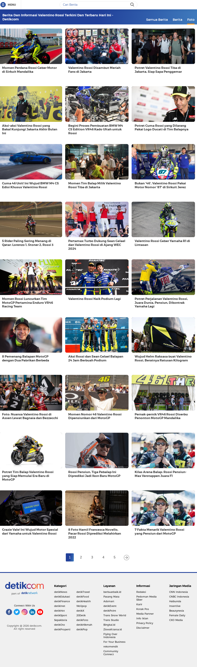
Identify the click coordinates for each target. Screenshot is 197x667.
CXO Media (176, 620)
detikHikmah (84, 624)
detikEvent (109, 606)
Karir (139, 604)
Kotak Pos (142, 609)
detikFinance (62, 601)
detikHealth (83, 601)
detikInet (59, 606)
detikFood (82, 596)
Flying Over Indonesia (110, 636)
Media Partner (145, 613)
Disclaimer (142, 627)
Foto (191, 20)
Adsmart (108, 601)
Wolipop (81, 606)
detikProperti (62, 629)
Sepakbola (60, 620)
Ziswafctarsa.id (112, 629)
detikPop (81, 629)
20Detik (81, 615)
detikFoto (82, 620)
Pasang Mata (111, 596)
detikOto (59, 624)
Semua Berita (157, 20)
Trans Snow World (114, 615)
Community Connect (110, 653)
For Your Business (114, 641)
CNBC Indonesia (179, 596)
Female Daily (177, 615)
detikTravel (83, 591)
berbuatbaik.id (112, 591)
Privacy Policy (144, 623)
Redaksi (141, 591)
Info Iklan (142, 618)
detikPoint (109, 610)
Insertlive (174, 606)
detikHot (59, 610)
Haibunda (175, 601)
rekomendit (110, 646)
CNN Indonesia (178, 591)
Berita (177, 20)
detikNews (60, 591)
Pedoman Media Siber (146, 598)
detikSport (60, 615)
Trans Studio (111, 620)
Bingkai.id (109, 624)
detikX (80, 610)
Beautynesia (176, 610)
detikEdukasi (62, 596)
